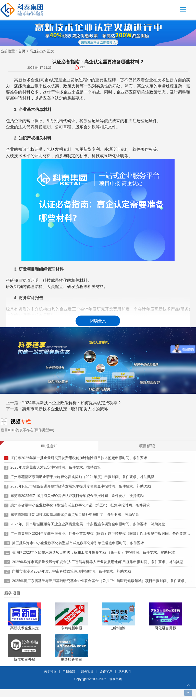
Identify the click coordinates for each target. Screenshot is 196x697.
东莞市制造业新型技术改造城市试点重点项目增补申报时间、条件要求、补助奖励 (74, 511)
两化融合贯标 (165, 627)
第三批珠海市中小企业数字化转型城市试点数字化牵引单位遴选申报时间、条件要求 (78, 540)
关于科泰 (50, 671)
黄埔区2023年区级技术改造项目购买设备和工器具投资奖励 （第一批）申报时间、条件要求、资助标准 (93, 549)
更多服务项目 (71, 659)
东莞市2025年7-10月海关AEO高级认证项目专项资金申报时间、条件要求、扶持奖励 (77, 492)
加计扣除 (118, 627)
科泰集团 (115, 679)
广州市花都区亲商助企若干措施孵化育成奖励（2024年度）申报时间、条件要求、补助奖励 (82, 473)
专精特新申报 (71, 627)
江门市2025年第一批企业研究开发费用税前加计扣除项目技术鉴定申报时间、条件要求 (78, 454)
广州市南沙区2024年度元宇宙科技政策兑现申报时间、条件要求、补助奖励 (71, 568)
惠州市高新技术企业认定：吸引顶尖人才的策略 (65, 409)
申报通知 (69, 671)
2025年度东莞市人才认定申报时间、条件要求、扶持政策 (55, 464)
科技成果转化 (104, 155)
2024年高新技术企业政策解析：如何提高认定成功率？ (71, 402)
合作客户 (106, 671)
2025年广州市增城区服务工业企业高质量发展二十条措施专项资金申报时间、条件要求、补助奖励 (87, 521)
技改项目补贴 (24, 659)
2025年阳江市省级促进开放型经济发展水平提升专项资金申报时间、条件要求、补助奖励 (80, 483)
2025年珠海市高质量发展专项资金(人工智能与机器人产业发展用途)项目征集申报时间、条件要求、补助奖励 (97, 558)
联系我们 (124, 671)
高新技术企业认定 (24, 627)
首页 (22, 51)
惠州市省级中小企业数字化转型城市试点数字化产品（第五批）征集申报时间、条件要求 (80, 502)
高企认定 (37, 51)
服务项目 (87, 671)
